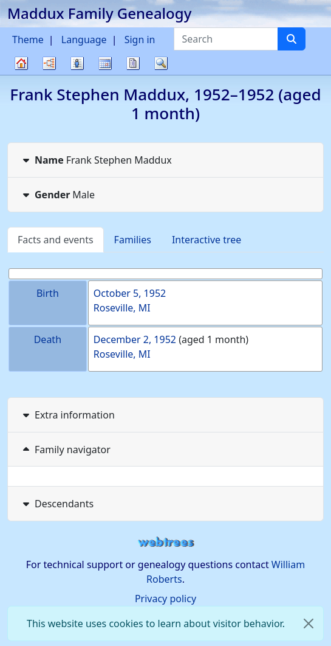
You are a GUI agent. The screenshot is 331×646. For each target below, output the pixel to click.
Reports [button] (133, 63)
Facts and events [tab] (56, 239)
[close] (308, 623)
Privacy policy (165, 598)
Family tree (21, 74)
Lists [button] (77, 63)
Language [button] (84, 39)
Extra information (67, 415)
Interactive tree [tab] (206, 239)
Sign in (140, 39)
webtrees (165, 542)
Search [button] (161, 63)
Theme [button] (28, 39)
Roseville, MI (122, 307)
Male (57, 194)
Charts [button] (49, 63)
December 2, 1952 (135, 339)
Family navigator (65, 449)
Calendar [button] (105, 63)
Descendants (57, 503)
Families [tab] (132, 239)
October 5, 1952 (130, 293)
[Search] (291, 38)
